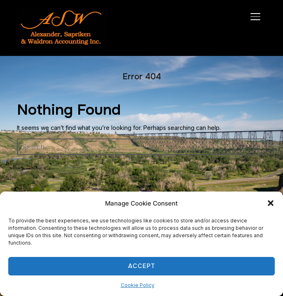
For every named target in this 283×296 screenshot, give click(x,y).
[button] (271, 203)
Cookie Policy (137, 285)
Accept (141, 266)
